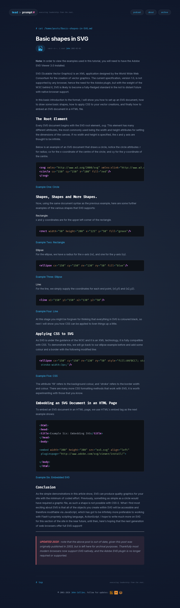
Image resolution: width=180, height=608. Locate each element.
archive (164, 12)
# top (39, 582)
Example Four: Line (47, 311)
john (68, 48)
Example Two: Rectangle (50, 242)
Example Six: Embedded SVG (53, 477)
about (151, 12)
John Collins (78, 592)
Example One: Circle (47, 186)
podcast (137, 12)
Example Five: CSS (47, 375)
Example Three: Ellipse (49, 276)
